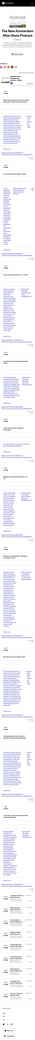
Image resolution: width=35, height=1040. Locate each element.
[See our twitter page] (8, 1024)
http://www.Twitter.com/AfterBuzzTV (12, 153)
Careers (4, 1013)
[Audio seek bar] (22, 85)
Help (4, 1019)
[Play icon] (11, 83)
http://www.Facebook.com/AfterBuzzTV (20, 155)
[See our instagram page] (12, 1024)
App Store (8, 1031)
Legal (4, 1016)
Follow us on (7, 149)
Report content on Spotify (26, 72)
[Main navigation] (32, 3)
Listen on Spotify (17, 54)
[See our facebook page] (4, 1024)
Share (30, 84)
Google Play (9, 1036)
